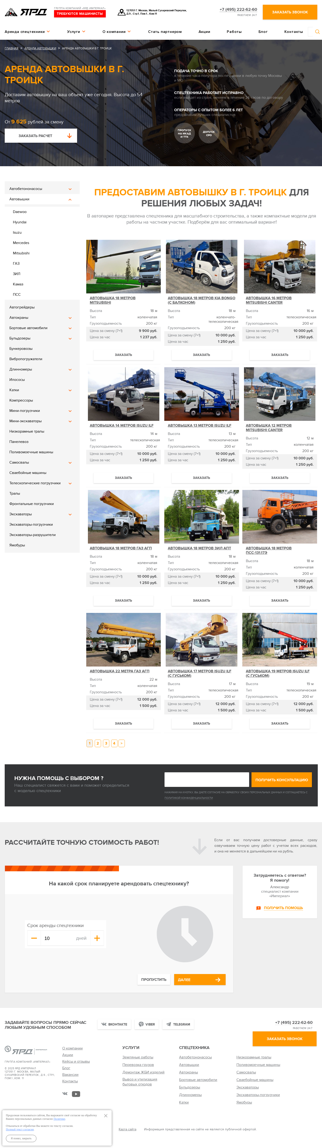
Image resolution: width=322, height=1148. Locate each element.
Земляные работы (137, 1057)
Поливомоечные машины (31, 452)
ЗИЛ (16, 274)
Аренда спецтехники (25, 32)
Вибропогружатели (25, 359)
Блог (263, 32)
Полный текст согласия (20, 1129)
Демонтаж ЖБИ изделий (143, 1072)
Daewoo (20, 211)
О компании (114, 32)
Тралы (14, 493)
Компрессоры (21, 400)
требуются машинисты (80, 14)
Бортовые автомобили (28, 328)
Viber (150, 1024)
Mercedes (21, 243)
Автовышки (19, 199)
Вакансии (70, 1074)
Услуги (73, 32)
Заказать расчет (35, 136)
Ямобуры (17, 545)
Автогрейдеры (22, 307)
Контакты (293, 32)
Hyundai (20, 222)
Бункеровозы (20, 348)
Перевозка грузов (138, 1064)
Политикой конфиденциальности (189, 798)
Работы (234, 32)
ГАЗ (16, 263)
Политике (59, 1118)
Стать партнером (165, 32)
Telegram (181, 1024)
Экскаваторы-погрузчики (31, 524)
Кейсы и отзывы (76, 1061)
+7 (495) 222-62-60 (238, 10)
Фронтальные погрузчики (31, 503)
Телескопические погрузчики (35, 483)
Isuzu (17, 232)
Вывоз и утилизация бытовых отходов (139, 1082)
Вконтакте (117, 1024)
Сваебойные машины (27, 472)
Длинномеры (20, 369)
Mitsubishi (21, 253)
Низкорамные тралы (26, 431)
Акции (204, 32)
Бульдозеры (19, 338)
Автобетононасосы (25, 188)
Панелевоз (18, 441)
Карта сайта (127, 1129)
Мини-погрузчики (24, 410)
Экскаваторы (20, 514)
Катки (14, 390)
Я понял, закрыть (21, 1138)
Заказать (123, 355)
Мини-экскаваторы (25, 421)
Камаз (18, 284)
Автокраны (18, 317)
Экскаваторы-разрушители (32, 535)
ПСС (17, 294)
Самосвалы (19, 462)
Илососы (17, 379)
